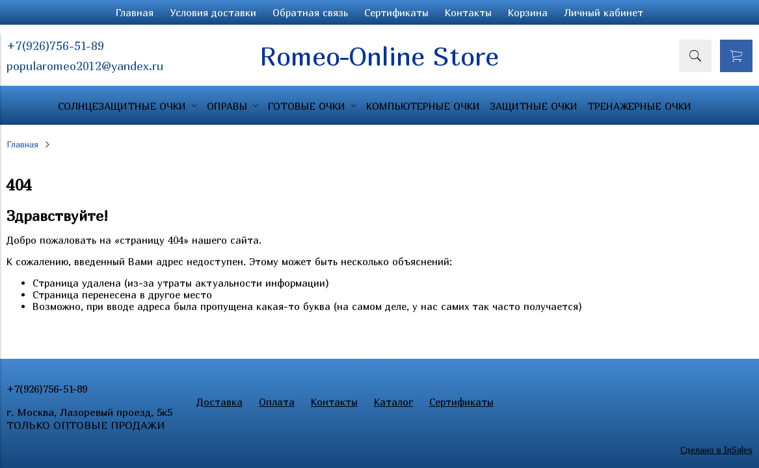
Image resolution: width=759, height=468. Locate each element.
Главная (134, 12)
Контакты (468, 12)
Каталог (393, 402)
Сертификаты (396, 12)
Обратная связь (310, 12)
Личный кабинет (603, 12)
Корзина (528, 12)
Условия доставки (213, 12)
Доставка (219, 402)
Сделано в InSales (716, 450)
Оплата (277, 402)
